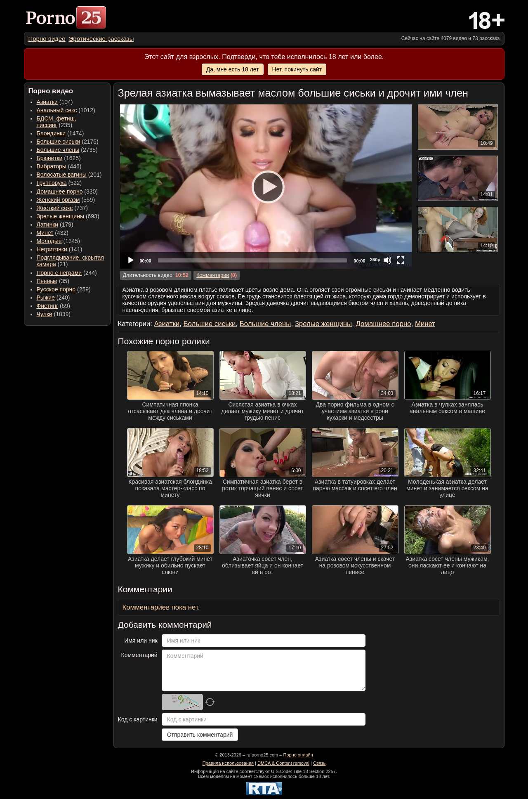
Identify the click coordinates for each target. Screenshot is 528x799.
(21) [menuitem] (70, 260)
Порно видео (47, 38)
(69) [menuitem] (53, 306)
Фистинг (48, 306)
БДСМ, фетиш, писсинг (56, 121)
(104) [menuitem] (55, 102)
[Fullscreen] (400, 260)
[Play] (265, 186)
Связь (319, 763)
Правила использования (228, 763)
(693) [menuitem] (68, 216)
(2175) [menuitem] (68, 141)
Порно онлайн (298, 754)
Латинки (48, 224)
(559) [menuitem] (66, 199)
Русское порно (56, 289)
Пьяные (47, 281)
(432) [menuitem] (53, 232)
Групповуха (52, 183)
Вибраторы (51, 166)
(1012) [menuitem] (66, 110)
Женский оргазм (58, 199)
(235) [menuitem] (56, 121)
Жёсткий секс (55, 208)
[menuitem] (47, 38)
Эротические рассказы (101, 38)
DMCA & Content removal (283, 763)
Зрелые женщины (61, 216)
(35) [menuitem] (53, 281)
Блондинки (51, 133)
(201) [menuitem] (69, 174)
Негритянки (52, 249)
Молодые (49, 241)
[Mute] (387, 260)
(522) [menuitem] (59, 183)
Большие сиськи (58, 141)
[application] (266, 186)
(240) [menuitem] (53, 297)
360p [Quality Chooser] (375, 259)
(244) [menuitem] (67, 272)
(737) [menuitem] (62, 208)
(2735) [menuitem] (67, 150)
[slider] (252, 260)
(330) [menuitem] (67, 191)
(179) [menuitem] (55, 224)
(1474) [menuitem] (60, 133)
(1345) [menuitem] (58, 241)
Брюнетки (50, 158)
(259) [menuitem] (64, 289)
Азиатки (47, 102)
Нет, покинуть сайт (297, 69)
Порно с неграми (59, 272)
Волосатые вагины (62, 174)
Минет (45, 232)
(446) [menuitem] (59, 166)
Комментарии (212, 275)
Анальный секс (57, 110)
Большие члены (58, 150)
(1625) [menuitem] (59, 158)
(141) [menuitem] (59, 249)
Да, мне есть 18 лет (232, 69)
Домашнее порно (60, 191)
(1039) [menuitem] (54, 314)
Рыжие (46, 297)
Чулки (44, 314)
